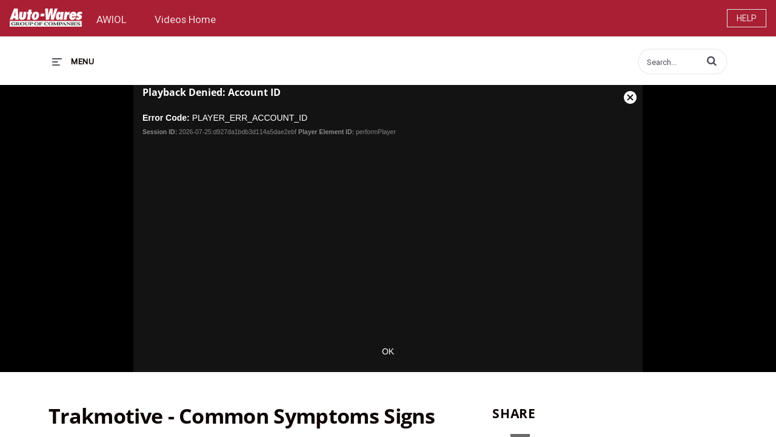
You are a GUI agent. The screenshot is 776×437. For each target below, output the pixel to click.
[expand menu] (73, 62)
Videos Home (185, 19)
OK (388, 351)
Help (747, 18)
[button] (712, 61)
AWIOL (111, 19)
